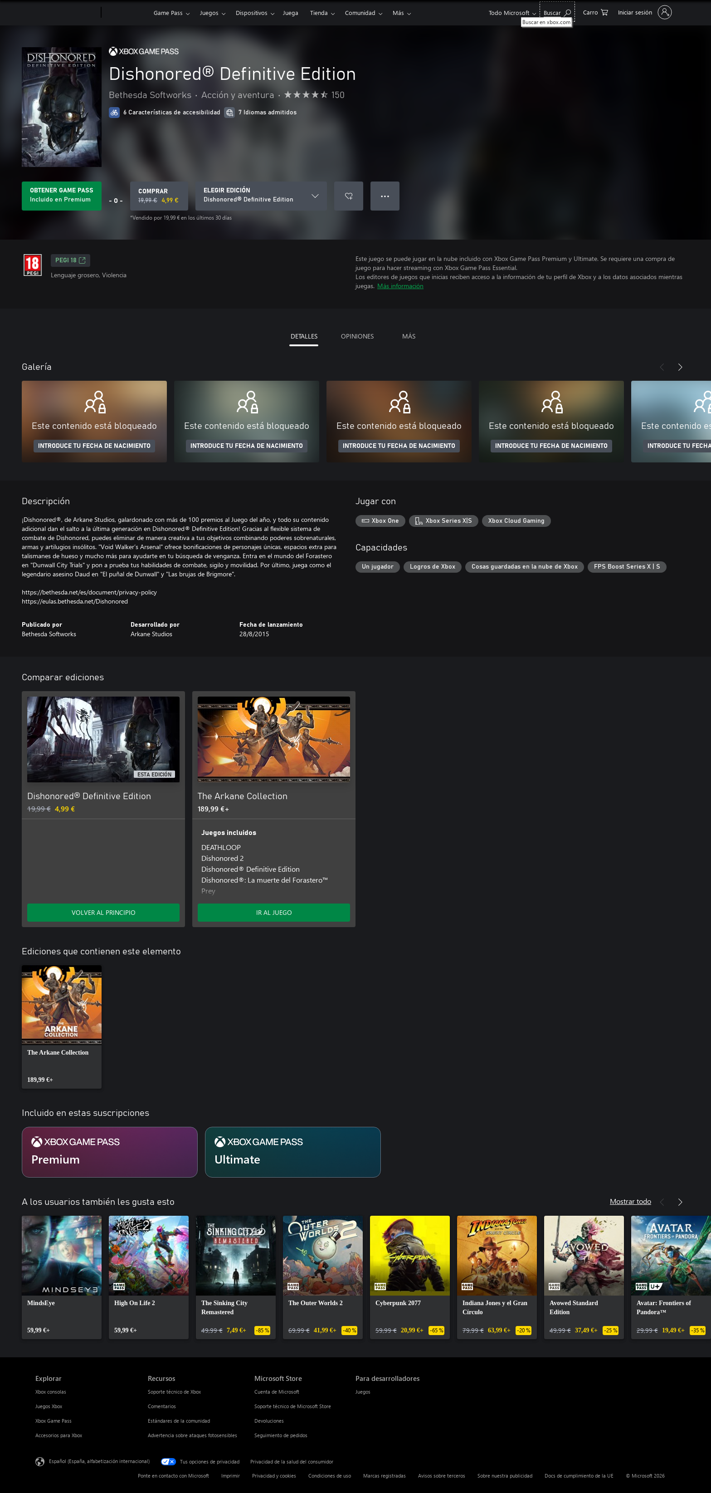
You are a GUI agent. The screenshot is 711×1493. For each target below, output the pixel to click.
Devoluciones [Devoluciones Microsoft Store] (269, 1421)
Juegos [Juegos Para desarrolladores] (363, 1392)
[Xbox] (126, 12)
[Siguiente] (680, 367)
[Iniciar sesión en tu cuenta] (644, 12)
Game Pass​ (168, 12)
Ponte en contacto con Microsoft (173, 1475)
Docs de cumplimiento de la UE (579, 1475)
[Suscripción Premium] (110, 1152)
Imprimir (230, 1475)
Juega (290, 12)
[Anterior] (662, 367)
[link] (62, 1027)
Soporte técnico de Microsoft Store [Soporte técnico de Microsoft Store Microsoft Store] (292, 1406)
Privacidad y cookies (274, 1475)
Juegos (209, 12)
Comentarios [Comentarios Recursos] (162, 1406)
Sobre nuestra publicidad (504, 1475)
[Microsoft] (66, 12)
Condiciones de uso (329, 1475)
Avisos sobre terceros (441, 1475)
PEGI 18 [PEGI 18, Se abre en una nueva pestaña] (70, 260)
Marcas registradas (384, 1475)
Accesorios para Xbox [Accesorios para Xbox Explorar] (58, 1435)
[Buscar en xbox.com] (557, 11)
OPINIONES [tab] (357, 336)
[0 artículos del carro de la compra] (595, 11)
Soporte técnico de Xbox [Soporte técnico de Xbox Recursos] (174, 1392)
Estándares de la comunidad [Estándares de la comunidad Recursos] (179, 1421)
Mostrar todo (630, 1201)
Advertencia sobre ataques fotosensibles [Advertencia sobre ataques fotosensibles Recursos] (192, 1435)
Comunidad (360, 12)
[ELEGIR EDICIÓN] (261, 196)
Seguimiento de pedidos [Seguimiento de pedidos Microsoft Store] (280, 1435)
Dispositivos (252, 12)
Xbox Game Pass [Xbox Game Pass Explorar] (53, 1421)
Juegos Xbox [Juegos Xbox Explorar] (48, 1406)
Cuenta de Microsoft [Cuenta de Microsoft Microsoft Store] (276, 1392)
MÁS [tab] (408, 336)
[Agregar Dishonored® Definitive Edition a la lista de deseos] (348, 196)
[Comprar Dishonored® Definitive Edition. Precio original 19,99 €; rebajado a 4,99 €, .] (159, 196)
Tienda (319, 12)
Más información (400, 285)
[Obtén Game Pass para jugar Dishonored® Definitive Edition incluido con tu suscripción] (62, 196)
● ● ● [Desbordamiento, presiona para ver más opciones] (385, 195)
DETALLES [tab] (304, 336)
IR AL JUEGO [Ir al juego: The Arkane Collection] (274, 912)
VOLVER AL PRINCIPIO (104, 912)
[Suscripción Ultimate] (293, 1152)
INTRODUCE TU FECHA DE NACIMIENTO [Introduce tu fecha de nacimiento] (94, 446)
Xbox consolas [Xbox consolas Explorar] (50, 1392)
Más (398, 12)
